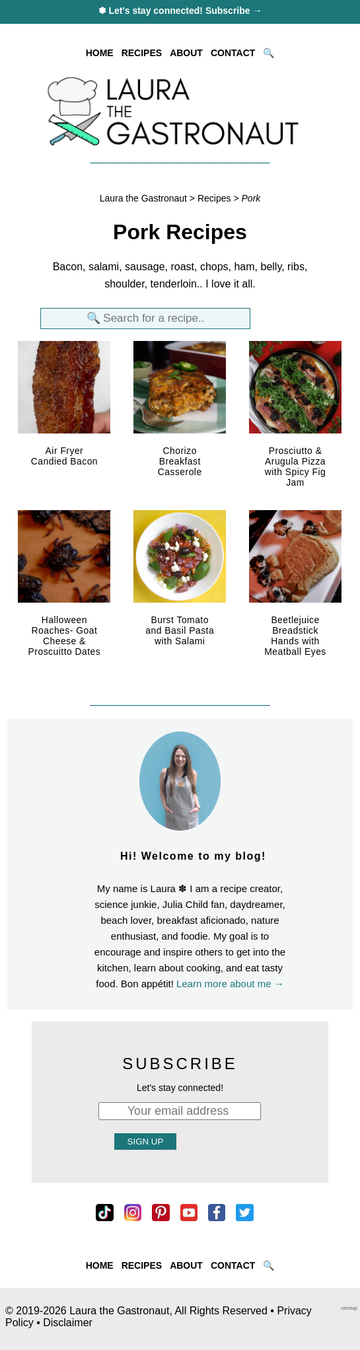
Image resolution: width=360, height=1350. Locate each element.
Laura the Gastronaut (143, 198)
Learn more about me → (230, 983)
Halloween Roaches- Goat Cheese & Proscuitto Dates (64, 636)
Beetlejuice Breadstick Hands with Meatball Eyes (295, 636)
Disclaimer (67, 1322)
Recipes (214, 198)
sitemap (349, 1308)
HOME (100, 53)
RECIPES (142, 53)
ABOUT (186, 53)
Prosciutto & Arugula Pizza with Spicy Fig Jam (295, 466)
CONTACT (233, 53)
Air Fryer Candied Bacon (64, 456)
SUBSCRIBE (180, 1063)
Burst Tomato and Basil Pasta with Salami (179, 630)
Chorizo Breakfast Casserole (180, 461)
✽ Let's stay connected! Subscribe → (180, 10)
